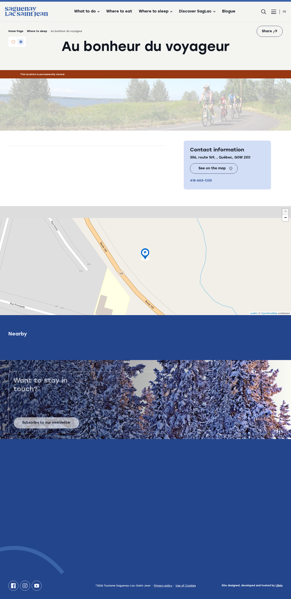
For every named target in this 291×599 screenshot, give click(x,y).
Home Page (15, 31)
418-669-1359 (201, 180)
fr (284, 12)
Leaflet (253, 313)
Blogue (228, 12)
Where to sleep (37, 31)
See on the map (215, 168)
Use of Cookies (186, 586)
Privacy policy (163, 586)
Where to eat (119, 12)
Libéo (279, 585)
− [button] (285, 218)
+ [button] (285, 212)
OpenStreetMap (269, 313)
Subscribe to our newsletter (46, 425)
